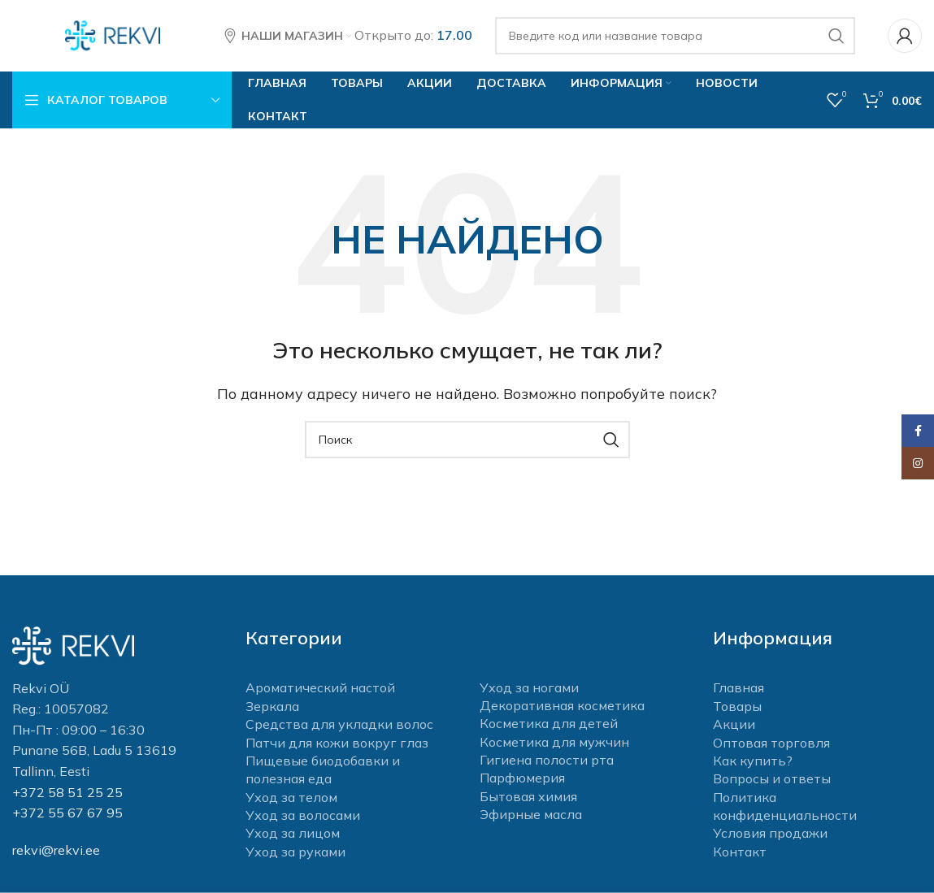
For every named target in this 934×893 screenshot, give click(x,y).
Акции (734, 725)
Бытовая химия (528, 798)
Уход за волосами (302, 816)
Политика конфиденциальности (785, 808)
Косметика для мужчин (554, 743)
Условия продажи (770, 834)
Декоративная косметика (562, 707)
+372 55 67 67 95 (67, 814)
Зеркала (272, 708)
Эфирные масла (531, 816)
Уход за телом (291, 799)
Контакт (740, 853)
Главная (738, 689)
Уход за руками (295, 853)
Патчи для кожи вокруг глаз (336, 743)
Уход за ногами (529, 689)
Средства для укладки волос (339, 725)
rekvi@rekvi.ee (56, 851)
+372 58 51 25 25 (67, 793)
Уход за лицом (292, 834)
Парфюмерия (522, 779)
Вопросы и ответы (772, 780)
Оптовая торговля (771, 743)
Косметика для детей (549, 725)
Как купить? (753, 762)
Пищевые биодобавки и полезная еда (322, 771)
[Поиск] (675, 36)
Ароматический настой (320, 689)
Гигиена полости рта (547, 761)
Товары (737, 708)
